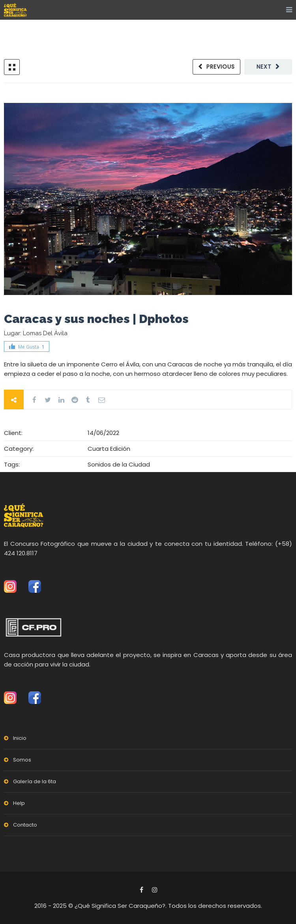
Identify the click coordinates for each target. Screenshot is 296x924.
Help (19, 803)
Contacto (25, 825)
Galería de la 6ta (34, 781)
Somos (22, 759)
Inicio (19, 738)
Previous (220, 67)
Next (264, 67)
